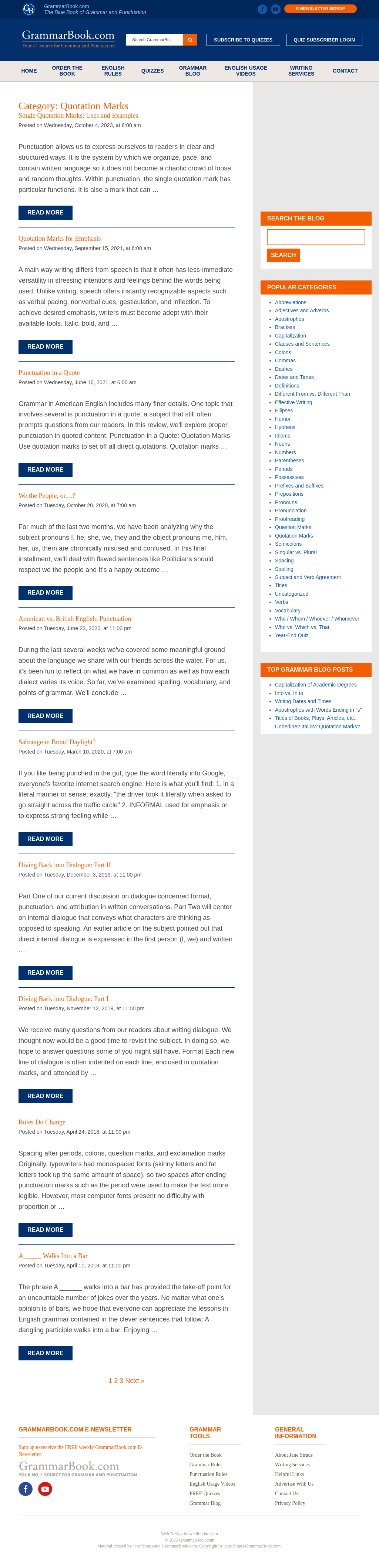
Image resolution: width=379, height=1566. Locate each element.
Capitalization (290, 336)
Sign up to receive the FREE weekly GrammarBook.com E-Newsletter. (81, 1450)
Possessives (289, 477)
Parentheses (289, 460)
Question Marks (293, 527)
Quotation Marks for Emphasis (60, 238)
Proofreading (290, 519)
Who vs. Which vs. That (302, 627)
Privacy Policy (290, 1503)
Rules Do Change (42, 1122)
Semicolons (288, 544)
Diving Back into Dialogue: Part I (63, 999)
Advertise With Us (294, 1484)
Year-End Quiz (292, 635)
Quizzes (152, 71)
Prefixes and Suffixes (299, 486)
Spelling (284, 569)
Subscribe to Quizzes (243, 40)
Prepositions (289, 494)
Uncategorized (291, 594)
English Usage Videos (245, 71)
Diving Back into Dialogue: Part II (65, 865)
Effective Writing (293, 402)
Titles (281, 585)
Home (29, 71)
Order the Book (67, 71)
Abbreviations (290, 302)
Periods (283, 469)
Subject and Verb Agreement (308, 577)
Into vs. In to (289, 693)
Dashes (283, 369)
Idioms (282, 436)
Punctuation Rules (208, 1474)
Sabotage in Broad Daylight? (57, 742)
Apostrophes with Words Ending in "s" (318, 710)
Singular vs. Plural (296, 552)
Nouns (282, 444)
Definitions (287, 386)
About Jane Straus (294, 1455)
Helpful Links (289, 1474)
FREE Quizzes (205, 1493)
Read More (45, 212)
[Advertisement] (316, 146)
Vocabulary (288, 611)
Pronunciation (291, 510)
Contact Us (286, 1493)
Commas (285, 360)
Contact (345, 71)
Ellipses (284, 410)
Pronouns (286, 502)
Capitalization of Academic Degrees (316, 685)
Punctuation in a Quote (49, 372)
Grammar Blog (193, 71)
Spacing (284, 560)
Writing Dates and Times (303, 701)
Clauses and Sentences (302, 344)
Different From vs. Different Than (312, 394)
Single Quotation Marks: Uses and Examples (78, 115)
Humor (283, 419)
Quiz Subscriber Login (324, 40)
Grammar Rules (206, 1464)
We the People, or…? (47, 495)
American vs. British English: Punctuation (75, 618)
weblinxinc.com (204, 1533)
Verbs (281, 602)
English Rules (112, 71)
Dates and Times (294, 377)
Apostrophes (289, 319)
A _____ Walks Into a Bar (53, 1256)
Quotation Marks (294, 536)
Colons (283, 352)
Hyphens (285, 427)
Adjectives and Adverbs (302, 310)
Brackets (285, 327)
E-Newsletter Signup (320, 8)
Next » (135, 1380)
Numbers (285, 452)
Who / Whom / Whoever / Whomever (317, 619)
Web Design (172, 1533)
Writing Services (301, 71)
